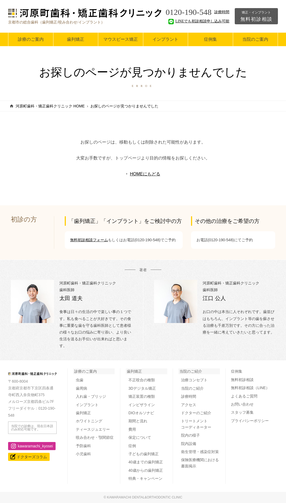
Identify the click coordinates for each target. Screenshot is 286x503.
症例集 (210, 39)
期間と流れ (137, 421)
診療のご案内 (31, 39)
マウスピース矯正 (120, 39)
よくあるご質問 (244, 396)
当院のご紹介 (190, 371)
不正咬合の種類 (141, 380)
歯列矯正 (75, 39)
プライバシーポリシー (250, 421)
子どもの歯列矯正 (143, 454)
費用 (132, 429)
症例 (132, 446)
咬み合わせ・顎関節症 (95, 437)
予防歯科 (83, 446)
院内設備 (188, 443)
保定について (139, 437)
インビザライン (141, 405)
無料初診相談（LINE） (250, 388)
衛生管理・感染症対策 (200, 452)
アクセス (188, 405)
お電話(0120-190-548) (142, 240)
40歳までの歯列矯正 (145, 462)
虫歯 (79, 380)
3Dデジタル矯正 (142, 388)
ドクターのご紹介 (196, 413)
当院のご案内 (255, 39)
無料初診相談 (256, 16)
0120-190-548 (189, 12)
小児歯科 (83, 454)
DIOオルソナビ (141, 413)
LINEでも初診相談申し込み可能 (198, 21)
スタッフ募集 (242, 412)
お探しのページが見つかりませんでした (124, 106)
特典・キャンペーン (145, 478)
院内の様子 (190, 435)
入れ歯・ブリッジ (91, 396)
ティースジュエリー (93, 429)
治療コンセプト (194, 380)
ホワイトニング (89, 421)
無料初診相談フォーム (89, 240)
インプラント (165, 39)
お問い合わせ (242, 404)
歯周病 (81, 388)
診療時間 (221, 12)
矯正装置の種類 (141, 396)
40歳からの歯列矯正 (145, 470)
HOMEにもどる (145, 174)
